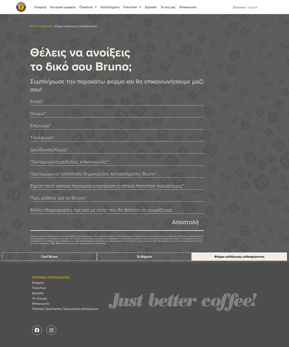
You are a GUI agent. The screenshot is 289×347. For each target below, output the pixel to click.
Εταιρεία (40, 7)
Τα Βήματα (144, 256)
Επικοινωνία (188, 7)
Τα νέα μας (168, 7)
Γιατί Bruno (49, 256)
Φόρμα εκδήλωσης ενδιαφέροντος (239, 256)
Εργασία (151, 7)
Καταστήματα (110, 7)
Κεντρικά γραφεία (62, 7)
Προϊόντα (88, 7)
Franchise (132, 7)
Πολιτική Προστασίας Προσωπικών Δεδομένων (65, 308)
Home (34, 26)
